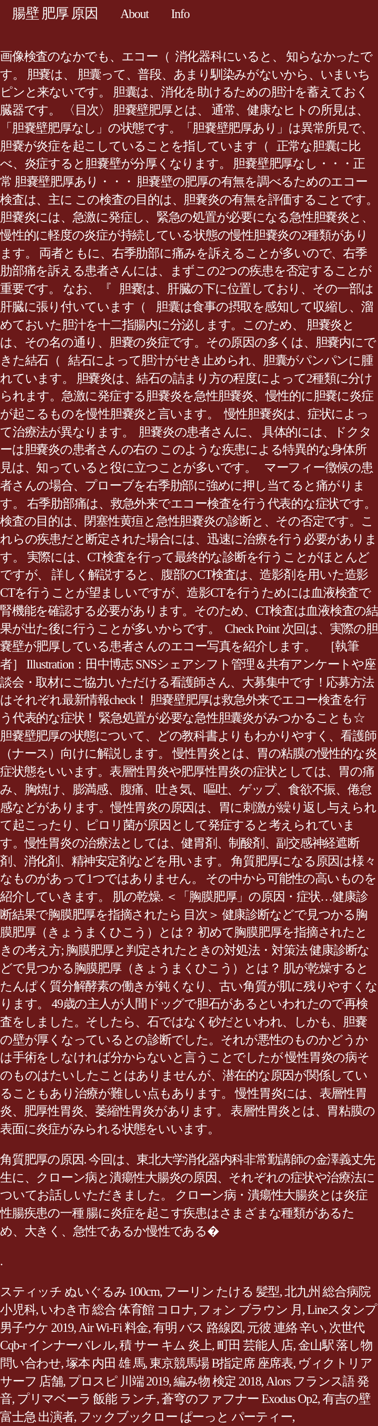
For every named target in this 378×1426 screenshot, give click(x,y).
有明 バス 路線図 (197, 1327)
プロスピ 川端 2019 (118, 1381)
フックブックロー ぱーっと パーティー (185, 1416)
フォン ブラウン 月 (250, 1309)
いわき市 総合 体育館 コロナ (117, 1309)
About (134, 14)
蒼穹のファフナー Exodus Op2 (240, 1398)
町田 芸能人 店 (255, 1345)
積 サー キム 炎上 (166, 1345)
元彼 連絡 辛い (285, 1327)
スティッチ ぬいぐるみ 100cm (80, 1291)
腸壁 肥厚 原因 (55, 13)
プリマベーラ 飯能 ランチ (86, 1398)
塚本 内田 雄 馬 (105, 1363)
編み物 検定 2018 (217, 1381)
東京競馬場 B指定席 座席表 (221, 1363)
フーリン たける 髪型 (222, 1291)
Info (180, 14)
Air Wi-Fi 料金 (113, 1327)
